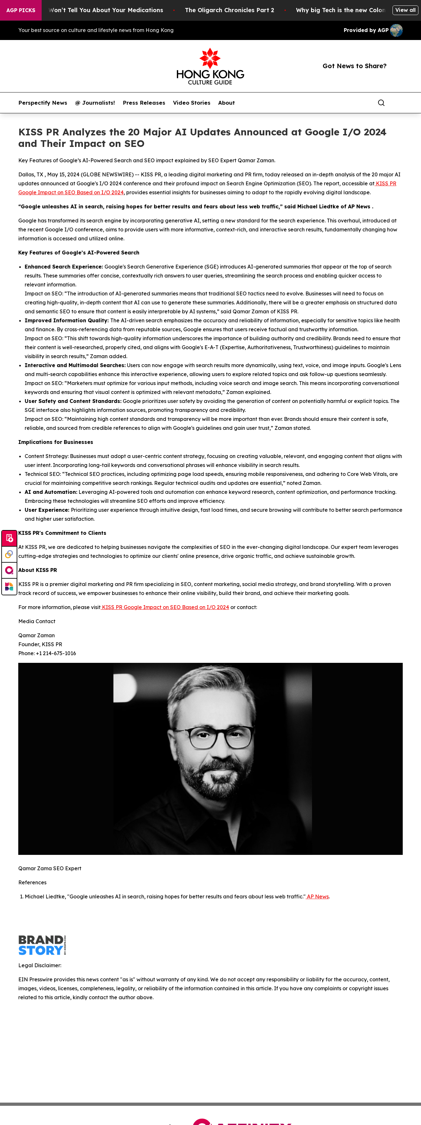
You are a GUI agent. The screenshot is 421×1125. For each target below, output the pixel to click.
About (226, 103)
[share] (398, 102)
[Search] (381, 102)
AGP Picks (20, 10)
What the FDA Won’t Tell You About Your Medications (94, 10)
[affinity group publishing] (9, 571)
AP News (317, 896)
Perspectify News (42, 103)
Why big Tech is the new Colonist (354, 10)
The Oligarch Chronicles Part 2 (239, 10)
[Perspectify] (9, 555)
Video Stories (191, 103)
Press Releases (144, 103)
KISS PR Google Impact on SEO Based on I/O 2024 (165, 607)
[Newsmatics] (9, 587)
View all (405, 10)
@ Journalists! (95, 103)
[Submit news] (9, 539)
